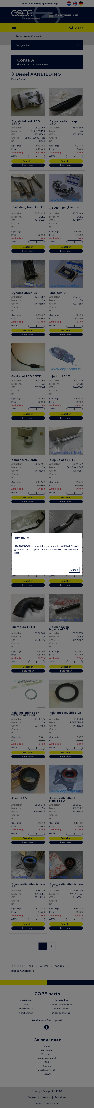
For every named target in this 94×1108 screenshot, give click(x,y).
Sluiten (74, 569)
